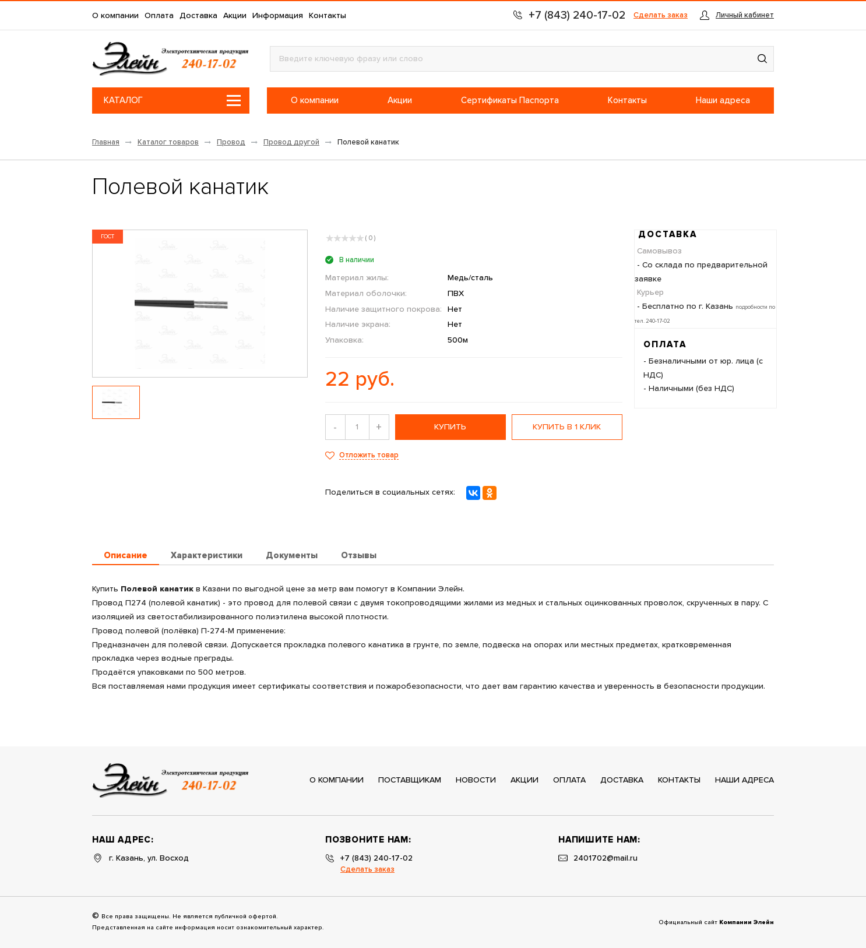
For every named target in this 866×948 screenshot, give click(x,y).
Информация (277, 16)
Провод (231, 142)
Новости (476, 780)
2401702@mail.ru (605, 858)
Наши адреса (723, 100)
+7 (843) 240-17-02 (376, 858)
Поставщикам (409, 780)
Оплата (159, 16)
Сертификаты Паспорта (510, 100)
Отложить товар (369, 455)
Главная (105, 142)
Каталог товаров (168, 142)
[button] (762, 59)
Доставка (198, 16)
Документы (292, 555)
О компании (115, 16)
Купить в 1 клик (567, 427)
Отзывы (358, 555)
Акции (235, 16)
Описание (125, 555)
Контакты (327, 16)
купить (450, 427)
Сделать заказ (660, 15)
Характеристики (206, 555)
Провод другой (291, 142)
